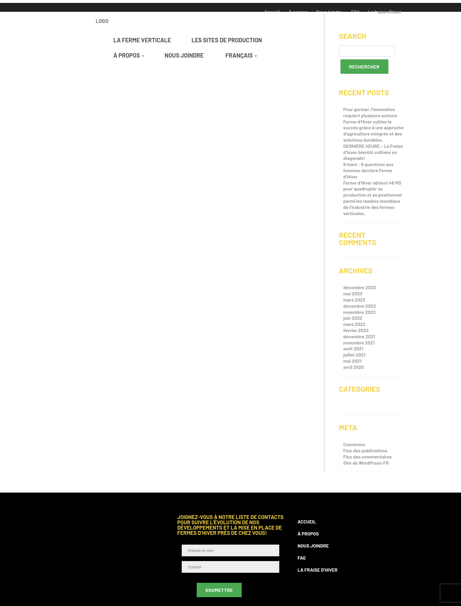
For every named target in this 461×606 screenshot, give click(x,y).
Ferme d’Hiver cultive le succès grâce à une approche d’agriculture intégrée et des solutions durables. (373, 131)
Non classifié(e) (360, 406)
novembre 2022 (359, 312)
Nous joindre (313, 545)
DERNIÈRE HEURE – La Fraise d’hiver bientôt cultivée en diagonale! (373, 152)
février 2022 (356, 330)
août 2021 (353, 348)
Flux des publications (365, 450)
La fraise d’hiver (318, 569)
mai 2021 (352, 361)
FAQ (302, 557)
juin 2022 (353, 318)
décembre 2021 (359, 336)
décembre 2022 (359, 306)
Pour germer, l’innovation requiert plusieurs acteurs (370, 112)
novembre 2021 (359, 342)
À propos (308, 533)
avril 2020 (353, 367)
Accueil (307, 521)
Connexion (354, 444)
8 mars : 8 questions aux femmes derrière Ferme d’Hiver (368, 170)
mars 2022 (354, 324)
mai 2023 (353, 293)
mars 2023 (354, 299)
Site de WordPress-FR (366, 463)
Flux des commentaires (367, 456)
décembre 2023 (359, 287)
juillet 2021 (354, 354)
